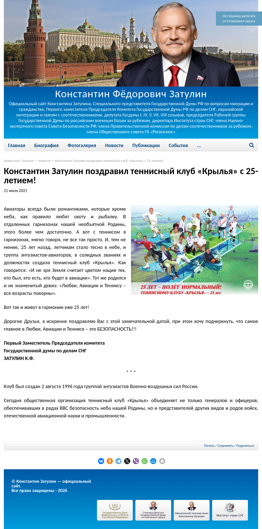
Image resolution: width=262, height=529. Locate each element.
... (199, 145)
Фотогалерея (82, 145)
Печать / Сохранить (218, 445)
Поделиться (245, 446)
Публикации (146, 145)
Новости (114, 145)
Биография (46, 145)
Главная (16, 145)
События (178, 145)
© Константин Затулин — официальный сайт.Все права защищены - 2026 (51, 486)
